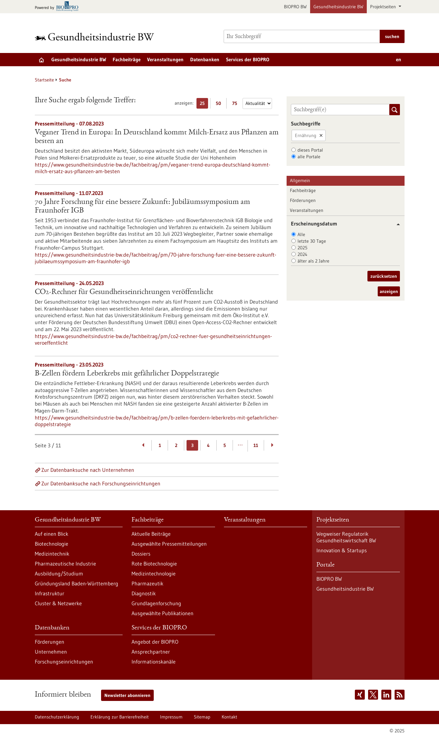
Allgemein (300, 180)
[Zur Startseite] (96, 36)
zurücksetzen (383, 276)
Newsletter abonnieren (127, 695)
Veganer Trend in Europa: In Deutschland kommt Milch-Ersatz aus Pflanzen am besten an (157, 137)
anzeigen (389, 291)
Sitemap (202, 717)
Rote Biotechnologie (154, 563)
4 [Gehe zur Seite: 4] (208, 445)
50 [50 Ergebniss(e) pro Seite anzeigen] (220, 104)
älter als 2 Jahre (313, 261)
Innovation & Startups (341, 550)
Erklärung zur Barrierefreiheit (119, 717)
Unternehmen (51, 651)
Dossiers (141, 553)
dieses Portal (310, 150)
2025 (302, 248)
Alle (301, 234)
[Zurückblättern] (143, 445)
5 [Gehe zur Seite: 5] (224, 445)
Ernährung (305, 135)
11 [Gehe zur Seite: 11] (255, 445)
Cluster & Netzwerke (58, 603)
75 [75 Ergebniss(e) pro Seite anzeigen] (236, 104)
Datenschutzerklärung (57, 717)
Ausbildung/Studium (59, 573)
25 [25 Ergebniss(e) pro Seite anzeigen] (204, 104)
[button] (396, 224)
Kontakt (229, 717)
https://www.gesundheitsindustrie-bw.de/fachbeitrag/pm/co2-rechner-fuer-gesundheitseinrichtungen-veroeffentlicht (153, 339)
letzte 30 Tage (312, 241)
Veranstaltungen (165, 59)
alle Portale (309, 157)
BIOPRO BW (295, 7)
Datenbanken (204, 59)
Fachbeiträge (126, 59)
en (398, 59)
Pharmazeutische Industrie (65, 563)
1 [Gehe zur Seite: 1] (160, 445)
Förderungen (303, 200)
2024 (302, 254)
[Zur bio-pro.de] (58, 6)
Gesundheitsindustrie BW (338, 7)
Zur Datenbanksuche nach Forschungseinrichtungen (100, 483)
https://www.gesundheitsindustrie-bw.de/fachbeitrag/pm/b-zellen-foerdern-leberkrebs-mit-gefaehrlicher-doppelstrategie (157, 420)
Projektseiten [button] (383, 7)
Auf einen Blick (51, 533)
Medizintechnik (52, 553)
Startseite (44, 80)
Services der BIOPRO (247, 59)
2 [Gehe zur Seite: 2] (176, 445)
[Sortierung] (257, 103)
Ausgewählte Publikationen (162, 613)
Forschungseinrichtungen (64, 661)
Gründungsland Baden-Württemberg (76, 583)
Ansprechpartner (151, 651)
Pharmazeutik (147, 583)
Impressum (171, 717)
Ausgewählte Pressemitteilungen (169, 543)
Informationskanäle (154, 661)
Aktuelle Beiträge (151, 533)
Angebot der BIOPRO (155, 641)
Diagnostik (144, 593)
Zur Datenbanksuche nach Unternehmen (87, 470)
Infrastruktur (49, 593)
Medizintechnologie (154, 573)
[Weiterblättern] (272, 445)
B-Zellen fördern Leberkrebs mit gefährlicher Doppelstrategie (127, 374)
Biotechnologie (51, 543)
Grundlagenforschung (156, 603)
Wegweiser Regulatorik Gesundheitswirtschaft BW (346, 537)
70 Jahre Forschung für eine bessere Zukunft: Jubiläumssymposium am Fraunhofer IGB (142, 206)
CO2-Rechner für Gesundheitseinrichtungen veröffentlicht (124, 292)
